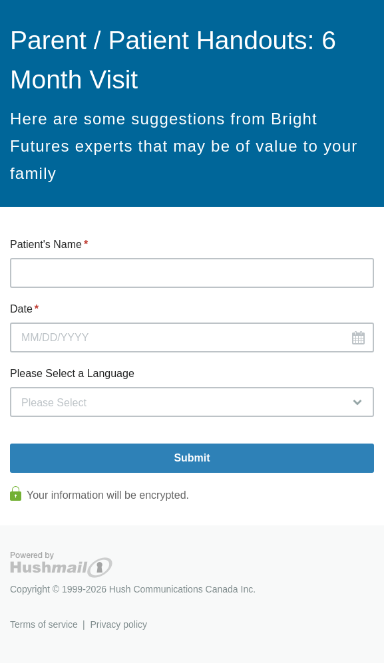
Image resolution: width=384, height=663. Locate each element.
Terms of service (44, 624)
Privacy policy (118, 624)
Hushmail (61, 565)
